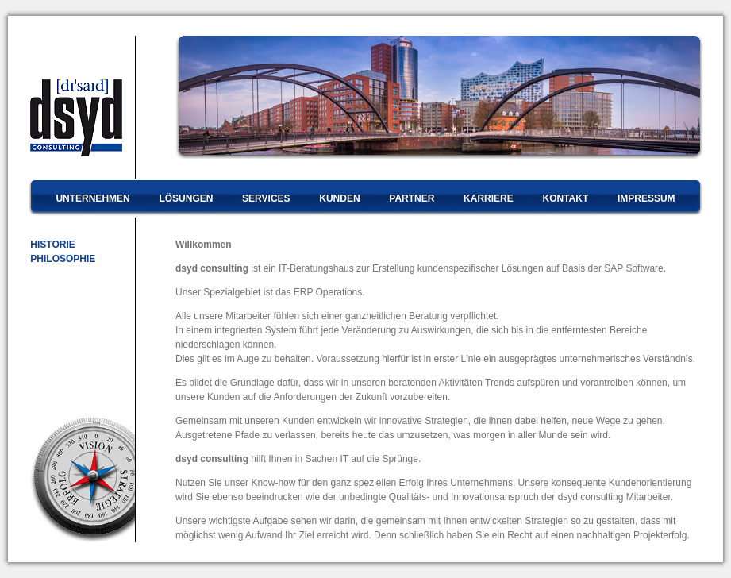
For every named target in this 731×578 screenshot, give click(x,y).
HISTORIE (51, 244)
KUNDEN (339, 198)
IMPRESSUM (646, 198)
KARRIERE (489, 198)
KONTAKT (565, 198)
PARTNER (411, 198)
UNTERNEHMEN (92, 198)
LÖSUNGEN (186, 198)
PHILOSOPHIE (61, 258)
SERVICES (266, 198)
